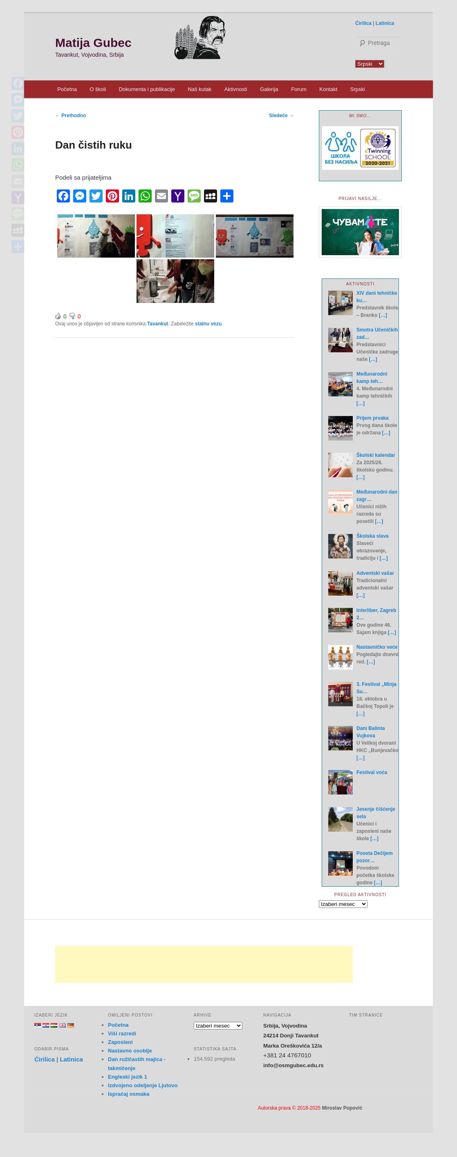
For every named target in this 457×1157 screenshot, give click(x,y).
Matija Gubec (93, 42)
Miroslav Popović (342, 1108)
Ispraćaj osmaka (128, 1094)
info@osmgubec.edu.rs (293, 1065)
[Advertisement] (204, 964)
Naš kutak (199, 89)
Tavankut (157, 324)
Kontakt (328, 89)
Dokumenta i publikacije (147, 89)
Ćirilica (363, 23)
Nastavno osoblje (130, 1051)
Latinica (385, 23)
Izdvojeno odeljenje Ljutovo (142, 1085)
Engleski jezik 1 (127, 1077)
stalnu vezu (208, 324)
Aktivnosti (235, 89)
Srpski (357, 89)
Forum (299, 89)
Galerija (269, 89)
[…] (383, 315)
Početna (67, 89)
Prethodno (70, 115)
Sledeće (281, 115)
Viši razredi (122, 1033)
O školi (98, 89)
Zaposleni (120, 1042)
